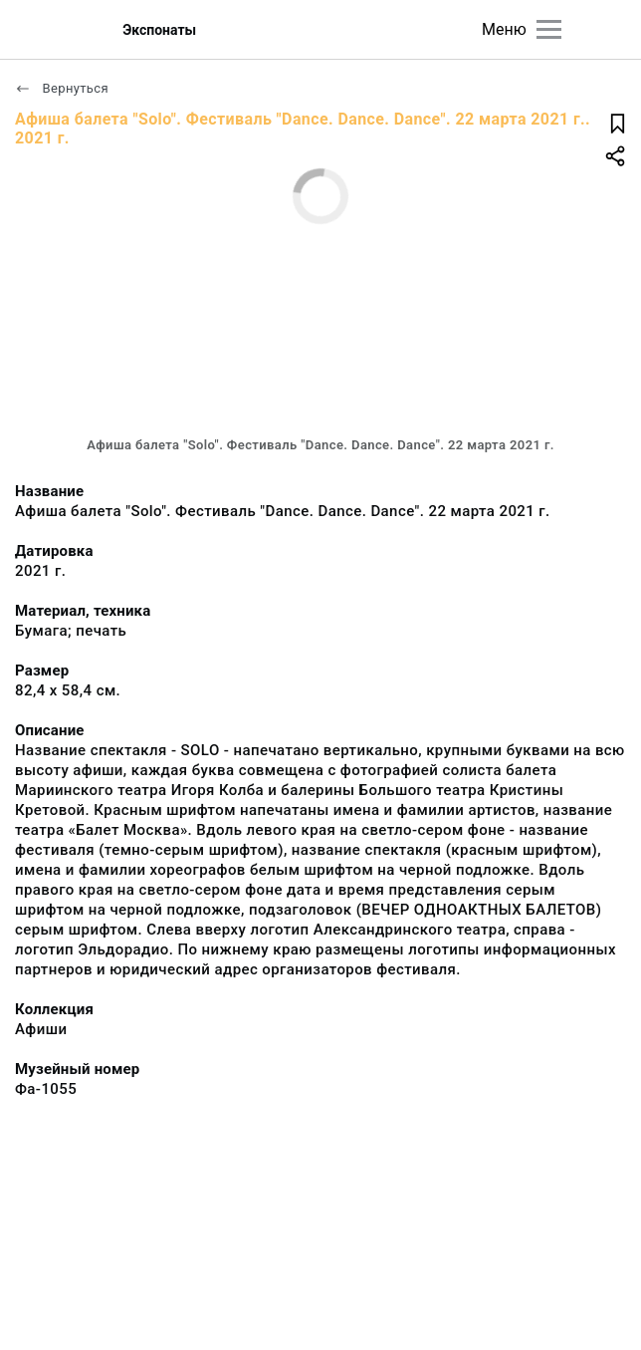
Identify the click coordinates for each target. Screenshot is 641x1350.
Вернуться (61, 88)
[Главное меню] (549, 29)
